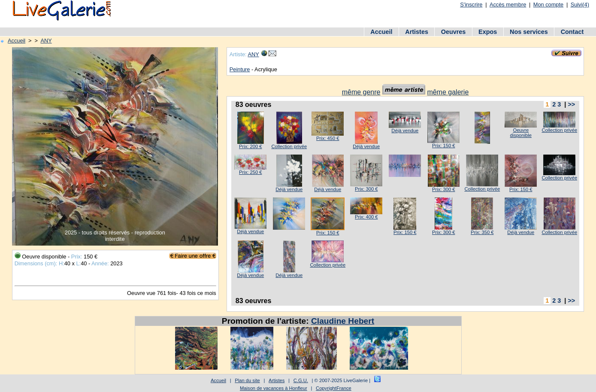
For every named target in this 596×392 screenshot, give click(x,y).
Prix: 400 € (366, 216)
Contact (572, 31)
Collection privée (289, 146)
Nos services (529, 31)
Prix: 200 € (250, 146)
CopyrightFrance (333, 388)
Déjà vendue (366, 146)
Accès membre (508, 4)
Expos (487, 31)
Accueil (381, 31)
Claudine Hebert (342, 320)
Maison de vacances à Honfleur (273, 388)
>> (571, 104)
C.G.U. (300, 380)
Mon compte (548, 4)
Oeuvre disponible (521, 133)
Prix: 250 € (250, 172)
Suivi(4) (580, 4)
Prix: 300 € (366, 188)
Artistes (416, 31)
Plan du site (247, 380)
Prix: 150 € (443, 145)
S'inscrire (471, 4)
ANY (45, 40)
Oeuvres (453, 31)
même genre (361, 92)
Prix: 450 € (327, 138)
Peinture (240, 69)
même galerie (448, 92)
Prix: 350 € (482, 232)
